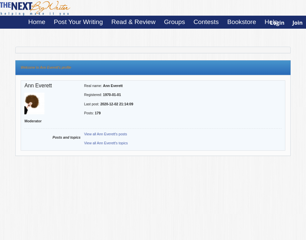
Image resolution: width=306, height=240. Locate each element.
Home (36, 21)
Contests (206, 21)
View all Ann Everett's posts (105, 134)
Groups (174, 21)
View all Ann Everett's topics (106, 143)
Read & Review (133, 21)
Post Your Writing (78, 21)
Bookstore (241, 21)
